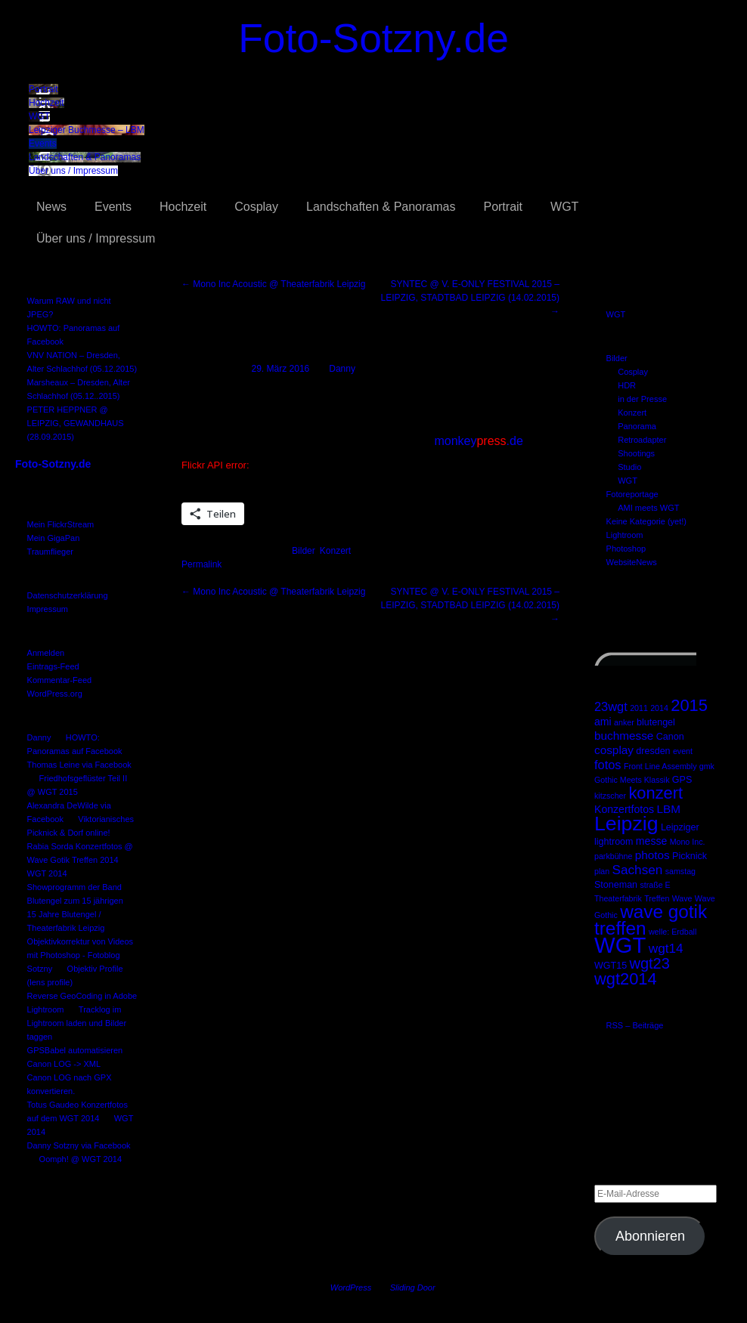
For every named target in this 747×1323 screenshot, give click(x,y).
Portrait (43, 89)
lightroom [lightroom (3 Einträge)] (613, 841)
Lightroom (624, 534)
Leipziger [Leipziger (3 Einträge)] (680, 827)
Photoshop (626, 548)
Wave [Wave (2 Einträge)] (682, 898)
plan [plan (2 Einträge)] (601, 871)
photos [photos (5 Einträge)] (652, 855)
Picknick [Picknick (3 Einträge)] (689, 856)
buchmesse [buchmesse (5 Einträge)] (623, 735)
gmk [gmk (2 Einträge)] (706, 766)
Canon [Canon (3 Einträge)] (670, 736)
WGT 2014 (47, 873)
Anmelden (46, 652)
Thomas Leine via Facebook (79, 764)
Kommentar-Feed (59, 680)
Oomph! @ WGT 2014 (80, 1159)
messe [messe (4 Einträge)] (651, 841)
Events (43, 143)
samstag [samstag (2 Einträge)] (680, 871)
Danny (39, 737)
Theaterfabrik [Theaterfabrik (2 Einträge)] (618, 898)
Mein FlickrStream (61, 524)
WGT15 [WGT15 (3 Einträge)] (610, 965)
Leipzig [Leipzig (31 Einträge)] (626, 823)
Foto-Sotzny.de (373, 38)
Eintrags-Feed (53, 666)
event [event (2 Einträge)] (683, 751)
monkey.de (478, 440)
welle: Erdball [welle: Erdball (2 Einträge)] (672, 931)
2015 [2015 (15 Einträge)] (689, 705)
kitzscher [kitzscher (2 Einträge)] (610, 795)
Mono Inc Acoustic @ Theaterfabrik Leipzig (273, 284)
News (51, 206)
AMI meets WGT (648, 507)
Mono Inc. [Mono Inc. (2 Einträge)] (687, 841)
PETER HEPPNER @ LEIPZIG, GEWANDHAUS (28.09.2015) (75, 423)
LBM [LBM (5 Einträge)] (668, 808)
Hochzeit (46, 102)
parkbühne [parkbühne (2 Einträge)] (613, 856)
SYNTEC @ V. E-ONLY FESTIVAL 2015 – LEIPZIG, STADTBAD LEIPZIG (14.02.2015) (469, 298)
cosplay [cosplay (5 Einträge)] (614, 749)
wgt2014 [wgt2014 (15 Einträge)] (625, 978)
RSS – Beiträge (635, 1025)
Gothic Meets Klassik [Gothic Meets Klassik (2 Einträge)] (632, 779)
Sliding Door (412, 1287)
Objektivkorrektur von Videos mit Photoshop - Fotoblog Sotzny (80, 955)
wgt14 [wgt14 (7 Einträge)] (666, 948)
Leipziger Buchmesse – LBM (86, 130)
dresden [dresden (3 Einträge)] (653, 751)
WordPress (350, 1287)
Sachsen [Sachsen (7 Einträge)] (637, 869)
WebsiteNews (631, 562)
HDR (627, 385)
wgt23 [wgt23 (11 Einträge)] (649, 963)
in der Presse (642, 398)
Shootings (636, 453)
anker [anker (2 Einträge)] (624, 722)
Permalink (201, 564)
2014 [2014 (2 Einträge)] (659, 708)
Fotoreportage (632, 494)
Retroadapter (642, 439)
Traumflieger (50, 551)
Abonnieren (650, 1236)
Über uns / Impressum (73, 170)
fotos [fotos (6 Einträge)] (607, 764)
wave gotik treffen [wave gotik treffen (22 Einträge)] (650, 919)
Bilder (617, 358)
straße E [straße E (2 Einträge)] (655, 884)
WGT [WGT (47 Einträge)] (620, 944)
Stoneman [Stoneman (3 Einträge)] (615, 884)
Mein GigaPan (53, 537)
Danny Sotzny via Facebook (79, 1145)
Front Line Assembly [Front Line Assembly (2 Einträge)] (660, 766)
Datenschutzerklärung (67, 595)
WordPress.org (54, 693)
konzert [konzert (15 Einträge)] (655, 793)
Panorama (637, 426)
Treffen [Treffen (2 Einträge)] (656, 898)
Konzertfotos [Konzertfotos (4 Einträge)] (624, 809)
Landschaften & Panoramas (85, 157)
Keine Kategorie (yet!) (646, 521)
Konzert (632, 412)
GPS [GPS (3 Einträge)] (682, 779)
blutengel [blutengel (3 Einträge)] (656, 722)
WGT (39, 116)
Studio (629, 466)
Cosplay (256, 206)
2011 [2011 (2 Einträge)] (639, 708)
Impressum (47, 609)
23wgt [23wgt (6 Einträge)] (611, 706)
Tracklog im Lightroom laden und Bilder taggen (76, 1023)
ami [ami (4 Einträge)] (603, 722)
